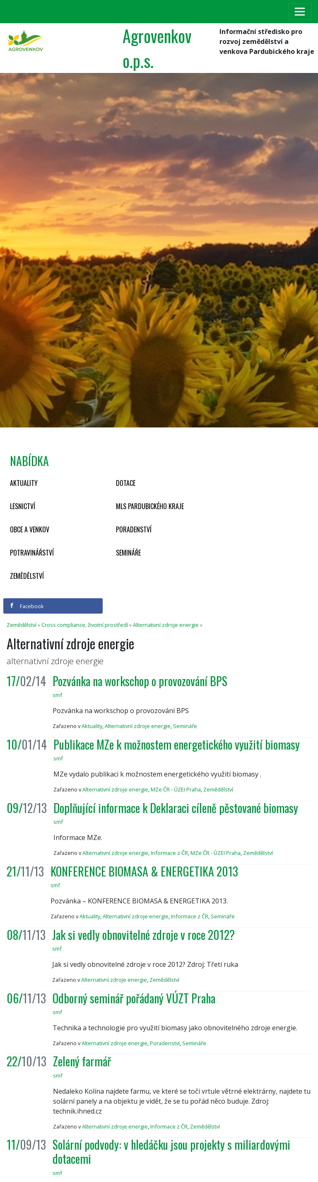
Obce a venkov (29, 529)
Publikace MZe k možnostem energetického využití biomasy (176, 744)
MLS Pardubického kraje (150, 506)
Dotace (125, 483)
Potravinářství (32, 553)
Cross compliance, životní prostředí (84, 625)
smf (57, 695)
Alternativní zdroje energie (166, 625)
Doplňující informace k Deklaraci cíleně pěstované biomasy (175, 807)
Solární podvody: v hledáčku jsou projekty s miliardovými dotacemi (171, 1151)
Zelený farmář (82, 1061)
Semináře (128, 553)
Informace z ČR (169, 853)
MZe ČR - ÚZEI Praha (176, 789)
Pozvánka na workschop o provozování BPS (140, 680)
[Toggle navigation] (299, 11)
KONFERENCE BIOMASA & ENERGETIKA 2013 (144, 871)
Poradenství (134, 529)
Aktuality (24, 483)
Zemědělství (27, 576)
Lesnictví (22, 506)
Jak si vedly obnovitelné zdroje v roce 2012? (143, 934)
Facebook (26, 606)
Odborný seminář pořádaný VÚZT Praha (134, 998)
